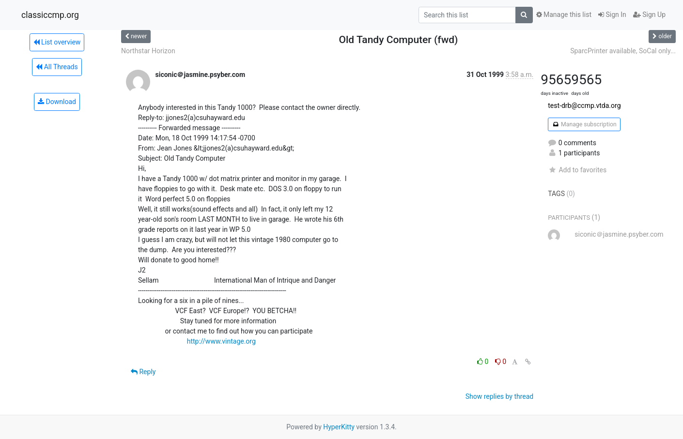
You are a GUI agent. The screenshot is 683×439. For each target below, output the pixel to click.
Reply (143, 372)
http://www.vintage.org (221, 341)
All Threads (57, 67)
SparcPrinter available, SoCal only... (623, 51)
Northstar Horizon (148, 51)
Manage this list (563, 14)
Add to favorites (577, 170)
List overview (57, 42)
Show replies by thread (500, 396)
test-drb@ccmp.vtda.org (584, 105)
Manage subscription (584, 124)
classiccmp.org (50, 15)
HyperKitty (339, 427)
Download (57, 102)
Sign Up (649, 14)
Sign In (612, 14)
